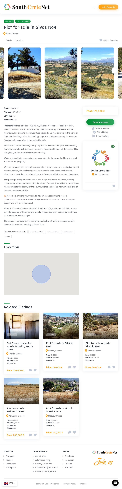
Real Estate (11, 464)
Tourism (9, 460)
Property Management (45, 471)
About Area (40, 456)
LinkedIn (68, 464)
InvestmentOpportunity (15, 232)
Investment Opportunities (46, 467)
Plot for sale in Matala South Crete (60, 410)
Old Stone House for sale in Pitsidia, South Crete (20, 346)
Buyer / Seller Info (43, 464)
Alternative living (42, 460)
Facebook (69, 456)
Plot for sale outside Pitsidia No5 (97, 345)
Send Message (100, 122)
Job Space (11, 467)
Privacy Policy (69, 484)
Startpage (10, 456)
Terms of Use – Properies (47, 484)
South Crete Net (100, 170)
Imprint (83, 484)
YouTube (69, 467)
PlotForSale (68, 232)
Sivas (7, 236)
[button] (41, 274)
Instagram (69, 460)
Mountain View (36, 232)
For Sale (9, 21)
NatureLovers (53, 232)
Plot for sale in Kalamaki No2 (16, 410)
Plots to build (23, 21)
